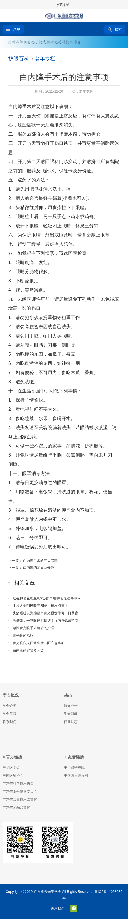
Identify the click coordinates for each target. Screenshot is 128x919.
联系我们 (9, 722)
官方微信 (73, 908)
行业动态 (71, 722)
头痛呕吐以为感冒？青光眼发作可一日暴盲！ (47, 613)
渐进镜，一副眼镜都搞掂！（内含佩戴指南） (47, 621)
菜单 (16, 29)
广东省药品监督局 (16, 807)
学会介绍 (9, 706)
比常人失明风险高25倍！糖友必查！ (40, 606)
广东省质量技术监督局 (20, 799)
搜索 (118, 29)
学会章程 (9, 714)
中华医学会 (11, 767)
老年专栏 (45, 59)
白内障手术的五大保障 (40, 561)
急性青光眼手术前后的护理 (33, 628)
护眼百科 (18, 59)
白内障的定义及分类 (38, 568)
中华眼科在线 (74, 767)
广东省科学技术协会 (18, 783)
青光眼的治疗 (23, 635)
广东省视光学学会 (47, 892)
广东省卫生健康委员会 (20, 791)
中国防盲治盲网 (76, 775)
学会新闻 (71, 714)
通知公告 (71, 706)
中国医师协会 (13, 775)
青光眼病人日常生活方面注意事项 (38, 643)
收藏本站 (63, 5)
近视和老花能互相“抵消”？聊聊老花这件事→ (47, 598)
